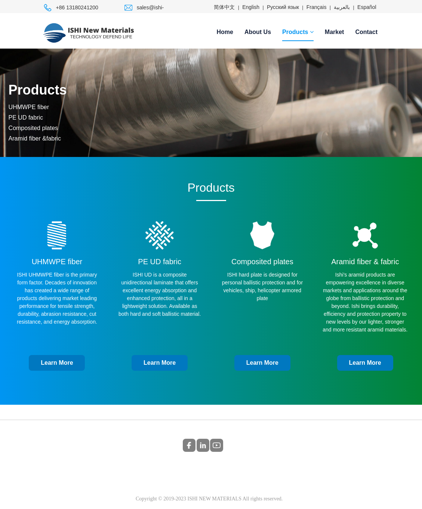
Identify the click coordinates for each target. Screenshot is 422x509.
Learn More (57, 363)
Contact (366, 32)
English (250, 7)
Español (366, 7)
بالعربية (342, 7)
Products (298, 32)
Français (317, 7)
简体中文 (224, 7)
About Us (257, 32)
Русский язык (283, 7)
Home (225, 32)
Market (334, 32)
